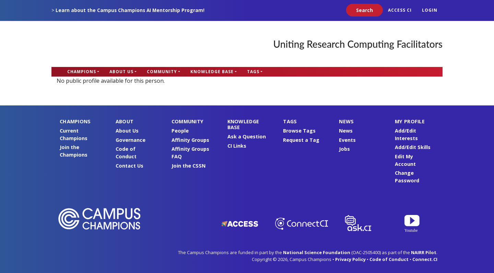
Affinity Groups (190, 140)
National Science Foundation (316, 252)
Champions (81, 72)
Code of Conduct (389, 259)
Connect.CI (424, 259)
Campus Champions (94, 44)
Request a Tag (301, 140)
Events (347, 140)
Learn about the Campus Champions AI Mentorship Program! (130, 10)
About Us (121, 72)
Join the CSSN (188, 165)
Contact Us (129, 165)
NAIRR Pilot (423, 252)
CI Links (236, 146)
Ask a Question (246, 136)
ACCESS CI (400, 10)
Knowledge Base (212, 72)
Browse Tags (299, 130)
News (346, 130)
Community (162, 72)
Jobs (344, 149)
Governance (130, 140)
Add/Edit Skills (413, 147)
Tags (253, 72)
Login (429, 10)
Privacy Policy (350, 259)
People (180, 130)
